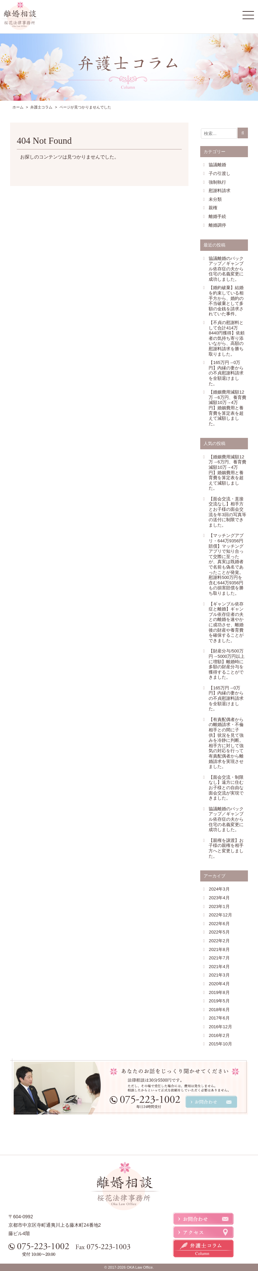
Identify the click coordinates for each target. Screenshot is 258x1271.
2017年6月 (219, 1017)
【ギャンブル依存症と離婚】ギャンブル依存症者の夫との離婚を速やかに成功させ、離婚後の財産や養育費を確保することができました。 (226, 622)
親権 (213, 207)
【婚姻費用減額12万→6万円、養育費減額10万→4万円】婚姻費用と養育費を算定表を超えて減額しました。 (227, 408)
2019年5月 (219, 1000)
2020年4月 (219, 983)
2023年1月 (219, 906)
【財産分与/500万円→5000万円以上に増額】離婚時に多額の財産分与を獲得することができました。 (227, 664)
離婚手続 (217, 216)
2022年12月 (220, 914)
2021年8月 (219, 949)
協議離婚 (217, 164)
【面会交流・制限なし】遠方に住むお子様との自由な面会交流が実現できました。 (226, 788)
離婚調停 (217, 225)
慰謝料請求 (219, 190)
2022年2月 (219, 940)
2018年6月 (219, 1009)
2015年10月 (220, 1043)
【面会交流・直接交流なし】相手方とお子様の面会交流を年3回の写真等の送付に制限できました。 (227, 512)
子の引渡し (219, 173)
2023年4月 (219, 897)
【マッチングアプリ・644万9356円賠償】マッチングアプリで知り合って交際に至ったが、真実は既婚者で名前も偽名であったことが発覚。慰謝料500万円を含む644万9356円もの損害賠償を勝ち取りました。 (226, 564)
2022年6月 (219, 923)
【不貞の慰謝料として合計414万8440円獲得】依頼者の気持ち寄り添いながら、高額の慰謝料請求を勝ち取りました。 (227, 338)
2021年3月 (219, 975)
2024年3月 (219, 889)
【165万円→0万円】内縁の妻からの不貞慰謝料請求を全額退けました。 (226, 373)
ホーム (18, 107)
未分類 (215, 199)
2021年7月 (219, 957)
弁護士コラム (41, 107)
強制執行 (217, 182)
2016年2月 (219, 1035)
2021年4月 (219, 966)
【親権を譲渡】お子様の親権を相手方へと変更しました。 (226, 848)
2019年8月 (219, 992)
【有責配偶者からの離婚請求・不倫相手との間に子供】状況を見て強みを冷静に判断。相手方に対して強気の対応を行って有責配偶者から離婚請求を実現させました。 (226, 743)
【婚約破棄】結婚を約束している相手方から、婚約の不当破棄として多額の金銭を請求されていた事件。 (226, 300)
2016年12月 (220, 1026)
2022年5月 (219, 932)
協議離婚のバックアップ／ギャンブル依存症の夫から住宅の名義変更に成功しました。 (226, 269)
